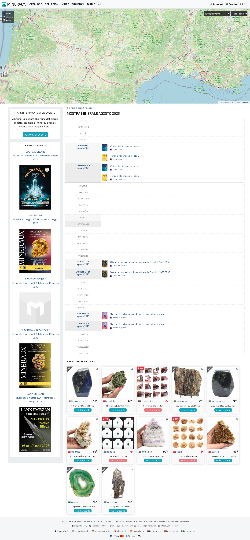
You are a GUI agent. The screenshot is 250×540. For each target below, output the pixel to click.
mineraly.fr (62, 531)
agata (73, 501)
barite (213, 451)
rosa (177, 451)
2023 (80, 108)
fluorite (74, 451)
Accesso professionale (146, 521)
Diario (72, 108)
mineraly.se (188, 531)
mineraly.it (120, 531)
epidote (109, 401)
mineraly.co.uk (80, 531)
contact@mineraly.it (146, 526)
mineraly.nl (154, 531)
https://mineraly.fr (169, 526)
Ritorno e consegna (125, 521)
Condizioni (65, 521)
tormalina (180, 401)
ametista (145, 451)
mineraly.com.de (101, 531)
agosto (88, 108)
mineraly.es (137, 531)
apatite (109, 451)
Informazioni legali (80, 521)
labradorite (76, 401)
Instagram (108, 526)
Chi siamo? (109, 521)
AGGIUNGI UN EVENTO (35, 134)
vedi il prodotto (82, 410)
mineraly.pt (171, 531)
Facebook (94, 526)
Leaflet (221, 102)
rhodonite (145, 401)
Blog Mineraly (79, 526)
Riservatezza (96, 521)
